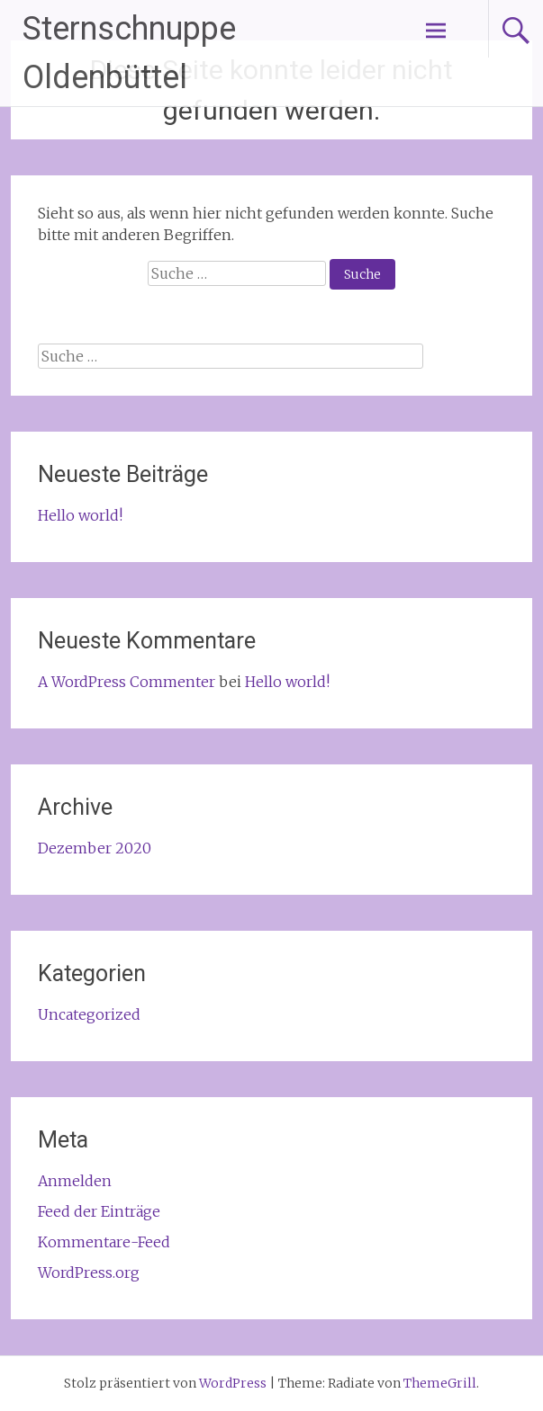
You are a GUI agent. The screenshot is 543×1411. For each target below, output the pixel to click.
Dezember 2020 (94, 848)
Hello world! (80, 515)
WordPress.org (89, 1273)
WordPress (233, 1383)
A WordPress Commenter (126, 682)
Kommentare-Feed (104, 1242)
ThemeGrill (439, 1383)
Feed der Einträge (99, 1211)
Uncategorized (89, 1014)
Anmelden (75, 1181)
